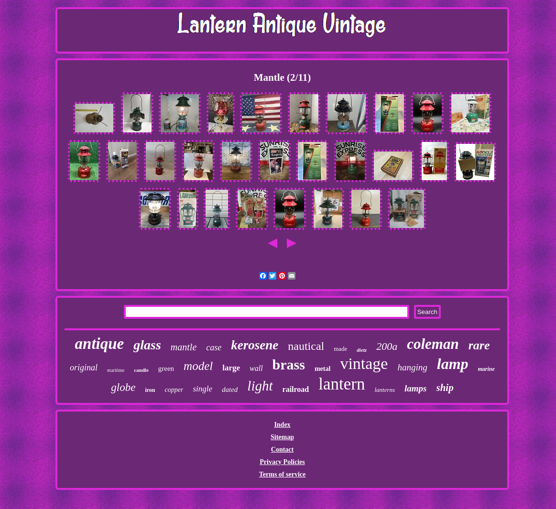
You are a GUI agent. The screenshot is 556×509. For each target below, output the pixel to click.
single (202, 388)
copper (174, 389)
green (166, 368)
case (213, 347)
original (84, 367)
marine (486, 369)
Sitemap (282, 437)
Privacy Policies (282, 462)
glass (147, 344)
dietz (362, 350)
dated (230, 389)
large (231, 367)
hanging (412, 367)
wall (256, 368)
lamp (453, 363)
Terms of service (282, 474)
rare (479, 345)
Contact (282, 449)
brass (289, 364)
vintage (364, 363)
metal (322, 368)
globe (123, 387)
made (340, 348)
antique (99, 343)
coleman (433, 344)
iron (150, 390)
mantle (183, 347)
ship (445, 387)
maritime (115, 370)
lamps (415, 388)
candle (141, 370)
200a (386, 346)
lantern (341, 384)
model (198, 365)
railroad (296, 389)
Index (282, 424)
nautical (306, 346)
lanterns (384, 389)
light (260, 385)
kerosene (254, 345)
